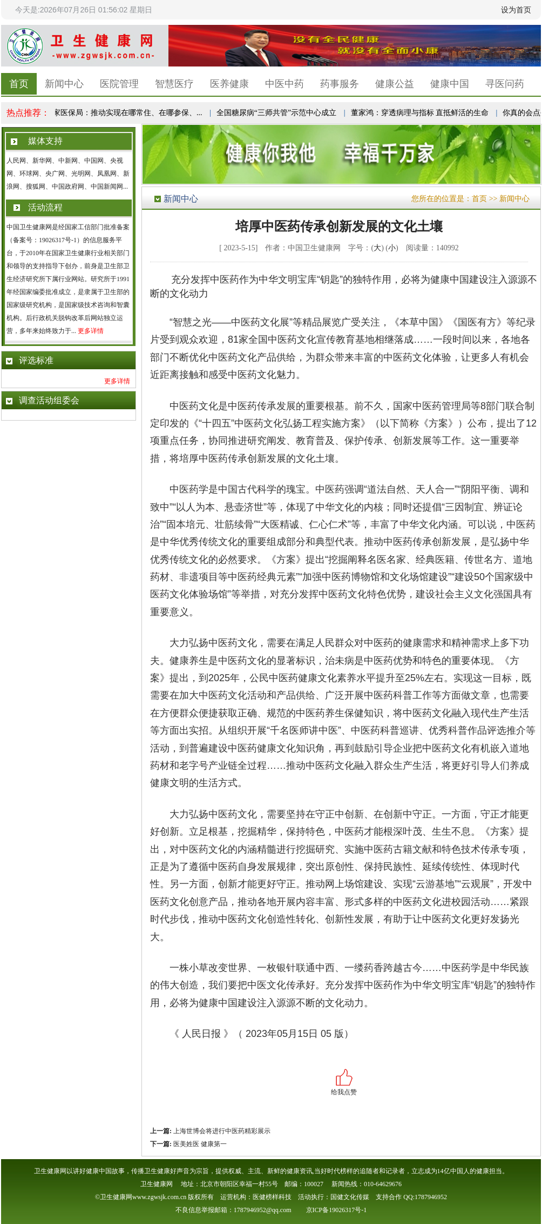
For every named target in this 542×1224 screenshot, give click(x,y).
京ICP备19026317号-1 (336, 1210)
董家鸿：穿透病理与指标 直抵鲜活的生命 (421, 113)
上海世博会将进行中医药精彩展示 (221, 1131)
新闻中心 (64, 83)
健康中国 (449, 83)
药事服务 (339, 83)
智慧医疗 (174, 83)
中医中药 (284, 83)
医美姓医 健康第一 (199, 1144)
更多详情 (91, 331)
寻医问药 (504, 83)
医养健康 (229, 83)
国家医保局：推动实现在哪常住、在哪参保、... (125, 113)
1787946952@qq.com (263, 1210)
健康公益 (394, 83)
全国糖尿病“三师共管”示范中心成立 (277, 113)
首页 (19, 83)
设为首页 (516, 9)
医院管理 (119, 83)
